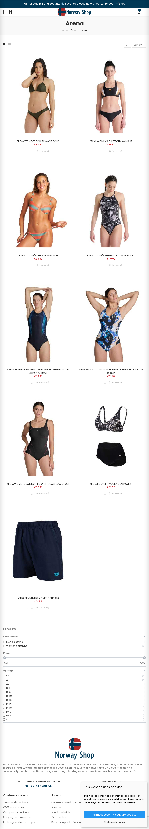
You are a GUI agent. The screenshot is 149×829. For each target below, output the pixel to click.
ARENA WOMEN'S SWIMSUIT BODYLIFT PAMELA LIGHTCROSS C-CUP (111, 371)
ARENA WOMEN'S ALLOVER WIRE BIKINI (38, 255)
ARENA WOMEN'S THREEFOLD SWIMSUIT (111, 141)
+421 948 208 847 (41, 786)
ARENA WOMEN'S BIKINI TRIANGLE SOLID (38, 141)
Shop (122, 4)
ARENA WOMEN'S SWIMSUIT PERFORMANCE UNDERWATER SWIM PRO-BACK (38, 371)
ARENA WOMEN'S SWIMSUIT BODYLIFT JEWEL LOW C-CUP (38, 484)
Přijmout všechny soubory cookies (114, 814)
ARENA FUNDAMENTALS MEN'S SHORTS (38, 598)
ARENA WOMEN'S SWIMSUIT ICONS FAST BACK (111, 255)
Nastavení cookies (114, 822)
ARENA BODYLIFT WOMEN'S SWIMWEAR (111, 484)
